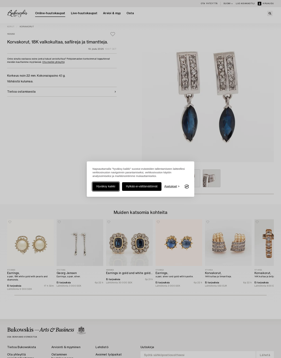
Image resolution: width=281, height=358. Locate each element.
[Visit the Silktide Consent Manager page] (186, 186)
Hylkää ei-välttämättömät (142, 186)
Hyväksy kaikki (105, 186)
